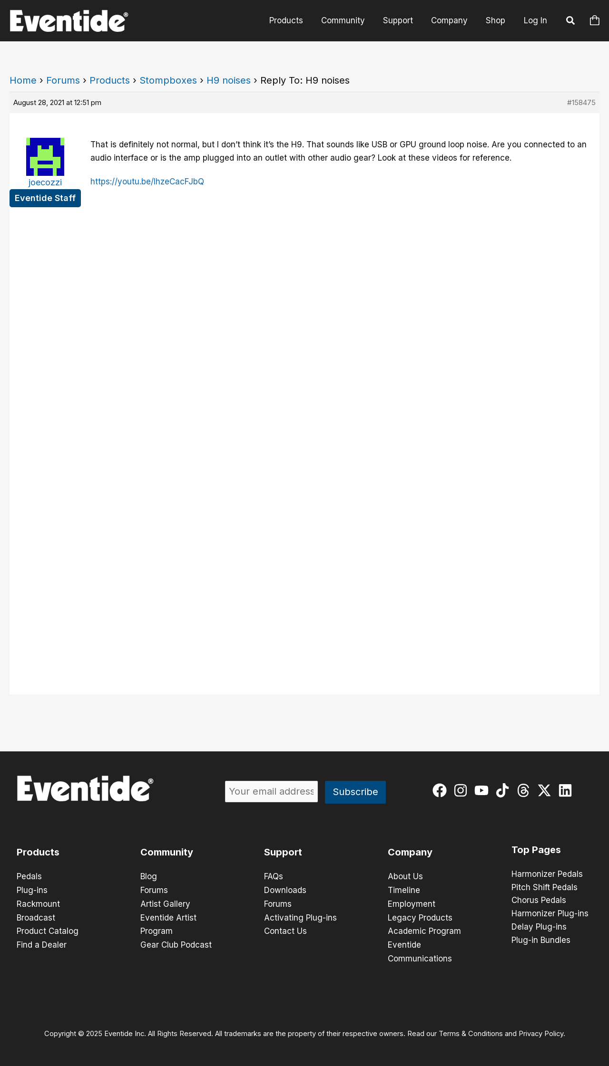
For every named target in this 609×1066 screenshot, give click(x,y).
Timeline (404, 889)
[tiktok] (504, 790)
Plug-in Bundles (540, 941)
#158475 (581, 102)
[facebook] (441, 790)
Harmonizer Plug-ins (550, 914)
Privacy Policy (541, 1031)
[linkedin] (567, 790)
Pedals (29, 876)
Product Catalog (48, 929)
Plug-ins (32, 889)
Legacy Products (420, 916)
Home (23, 80)
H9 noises (228, 80)
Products (295, 20)
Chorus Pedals (538, 901)
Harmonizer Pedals (547, 874)
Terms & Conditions (471, 1031)
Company (452, 20)
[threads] (525, 790)
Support (403, 20)
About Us (405, 876)
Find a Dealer (42, 943)
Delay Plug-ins (539, 927)
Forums (63, 80)
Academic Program (424, 929)
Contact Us (285, 929)
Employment (411, 903)
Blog (148, 876)
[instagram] (462, 790)
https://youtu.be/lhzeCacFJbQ (147, 181)
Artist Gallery (165, 903)
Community (350, 20)
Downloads (285, 889)
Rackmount (38, 903)
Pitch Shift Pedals (544, 888)
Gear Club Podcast (176, 943)
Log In (535, 20)
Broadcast (36, 916)
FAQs (273, 876)
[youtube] (483, 790)
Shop (496, 20)
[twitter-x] (546, 790)
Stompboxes (168, 80)
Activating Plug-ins (300, 916)
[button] (571, 22)
